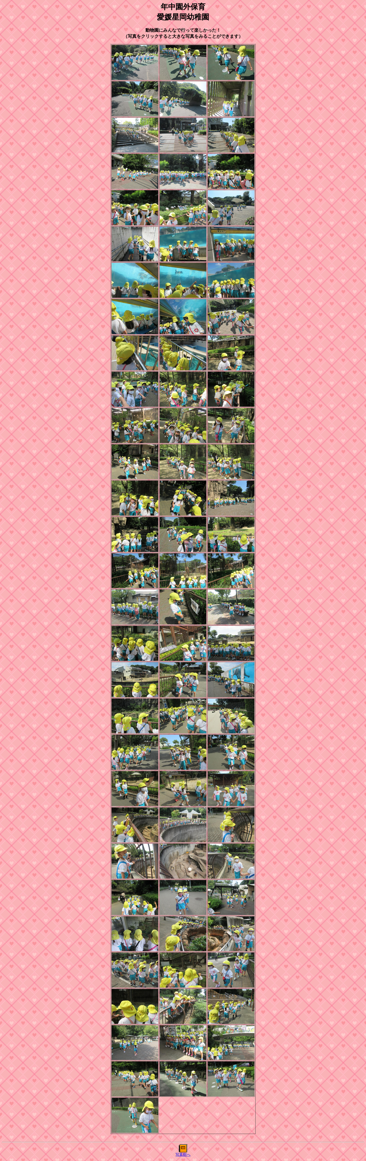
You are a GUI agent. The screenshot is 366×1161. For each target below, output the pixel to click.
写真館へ (183, 1155)
